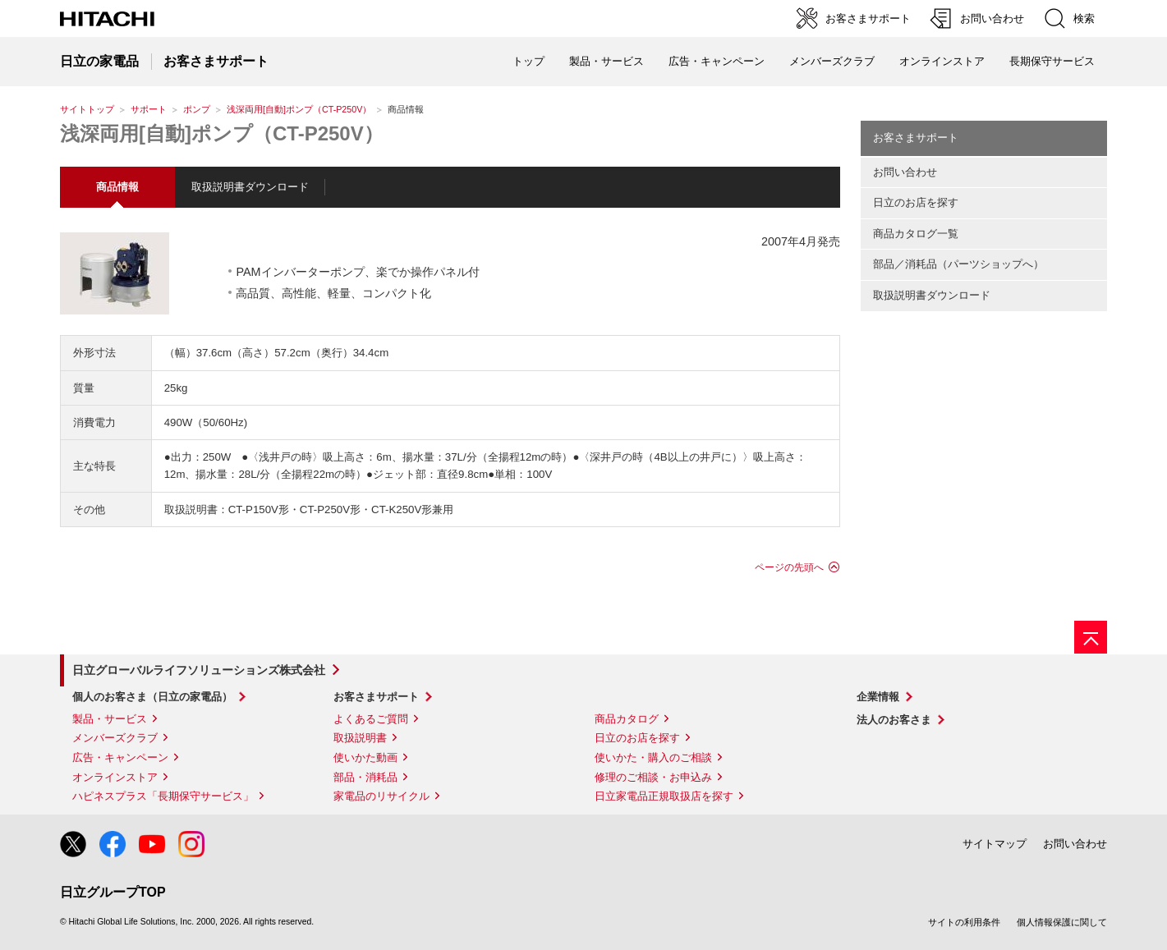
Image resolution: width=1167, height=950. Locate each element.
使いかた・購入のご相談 (653, 757)
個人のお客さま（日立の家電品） (152, 697)
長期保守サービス (1052, 61)
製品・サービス (109, 719)
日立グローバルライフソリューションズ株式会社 (198, 670)
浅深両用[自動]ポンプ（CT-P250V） (299, 109)
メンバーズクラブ (832, 61)
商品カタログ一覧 (915, 233)
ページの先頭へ (789, 567)
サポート (149, 109)
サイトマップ (995, 844)
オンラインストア (942, 61)
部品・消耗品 (365, 777)
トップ (528, 61)
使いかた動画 (365, 757)
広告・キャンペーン (120, 757)
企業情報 (878, 697)
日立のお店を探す (915, 202)
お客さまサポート (915, 137)
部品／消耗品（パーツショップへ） (958, 264)
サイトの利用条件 (964, 922)
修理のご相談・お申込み (653, 777)
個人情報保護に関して (1062, 922)
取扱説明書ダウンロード (250, 187)
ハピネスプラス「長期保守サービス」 (163, 796)
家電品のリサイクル (381, 796)
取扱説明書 (360, 738)
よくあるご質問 (370, 719)
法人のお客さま (894, 720)
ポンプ (196, 109)
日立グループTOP (113, 892)
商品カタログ (627, 719)
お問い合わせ (905, 172)
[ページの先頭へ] (1090, 637)
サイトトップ (87, 109)
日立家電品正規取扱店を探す (664, 796)
